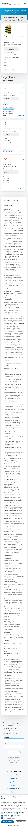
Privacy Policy (12, 761)
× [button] (26, 796)
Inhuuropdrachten (6, 10)
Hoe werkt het (13, 778)
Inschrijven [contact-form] (14, 753)
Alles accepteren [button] (7, 821)
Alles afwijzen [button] (21, 821)
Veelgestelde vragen (13, 782)
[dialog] (14, 811)
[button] (14, 825)
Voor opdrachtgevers (13, 789)
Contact (13, 792)
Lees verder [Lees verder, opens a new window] (10, 809)
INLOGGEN (17, 4)
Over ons (13, 785)
